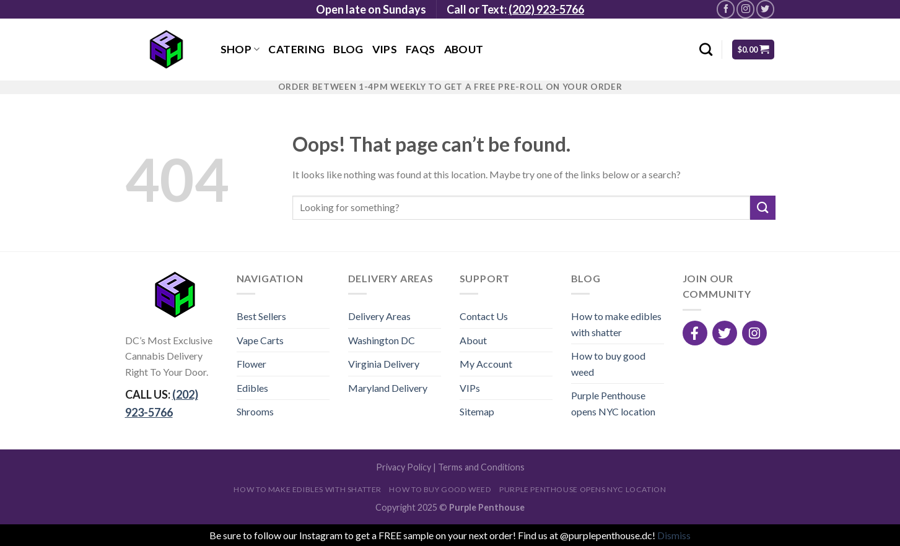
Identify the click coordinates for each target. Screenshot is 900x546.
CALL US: (161, 403)
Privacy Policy (403, 467)
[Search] (705, 49)
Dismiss (674, 535)
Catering (296, 49)
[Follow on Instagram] (745, 9)
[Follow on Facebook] (726, 9)
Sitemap (477, 411)
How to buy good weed (608, 364)
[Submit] (762, 208)
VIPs (384, 49)
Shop (240, 49)
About (464, 49)
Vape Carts (260, 340)
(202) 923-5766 (546, 9)
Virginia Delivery (383, 364)
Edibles (252, 388)
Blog (348, 49)
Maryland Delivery (387, 388)
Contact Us (484, 316)
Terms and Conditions (481, 467)
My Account (486, 364)
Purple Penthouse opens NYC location (613, 403)
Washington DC (381, 340)
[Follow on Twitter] (765, 9)
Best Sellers (261, 316)
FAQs (420, 49)
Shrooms (255, 411)
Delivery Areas (379, 316)
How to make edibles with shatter (616, 324)
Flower (251, 364)
